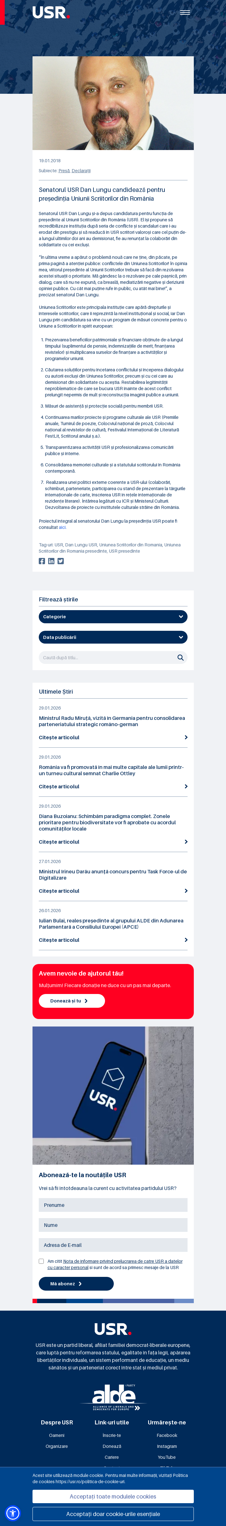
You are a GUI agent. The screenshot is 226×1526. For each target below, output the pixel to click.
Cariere (112, 1457)
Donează (112, 1446)
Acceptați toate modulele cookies (113, 1496)
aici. (63, 527)
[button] (12, 1513)
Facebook (167, 1435)
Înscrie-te (112, 1435)
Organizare (57, 1446)
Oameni (56, 1435)
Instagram (167, 1446)
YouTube (167, 1457)
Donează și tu (69, 1000)
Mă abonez (66, 1283)
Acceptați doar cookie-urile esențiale (113, 1514)
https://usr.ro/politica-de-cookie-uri (90, 1481)
